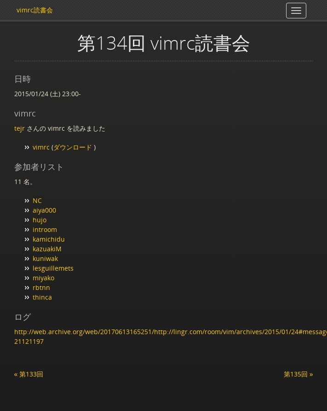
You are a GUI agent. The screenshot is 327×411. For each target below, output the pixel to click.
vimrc (41, 147)
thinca (42, 297)
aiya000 (44, 210)
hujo (39, 219)
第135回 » (298, 374)
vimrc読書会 (35, 10)
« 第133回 (29, 374)
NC (37, 200)
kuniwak (45, 258)
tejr (19, 128)
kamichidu (49, 239)
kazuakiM (47, 248)
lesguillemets (53, 268)
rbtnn (41, 287)
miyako (43, 277)
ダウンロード (73, 147)
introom (45, 229)
